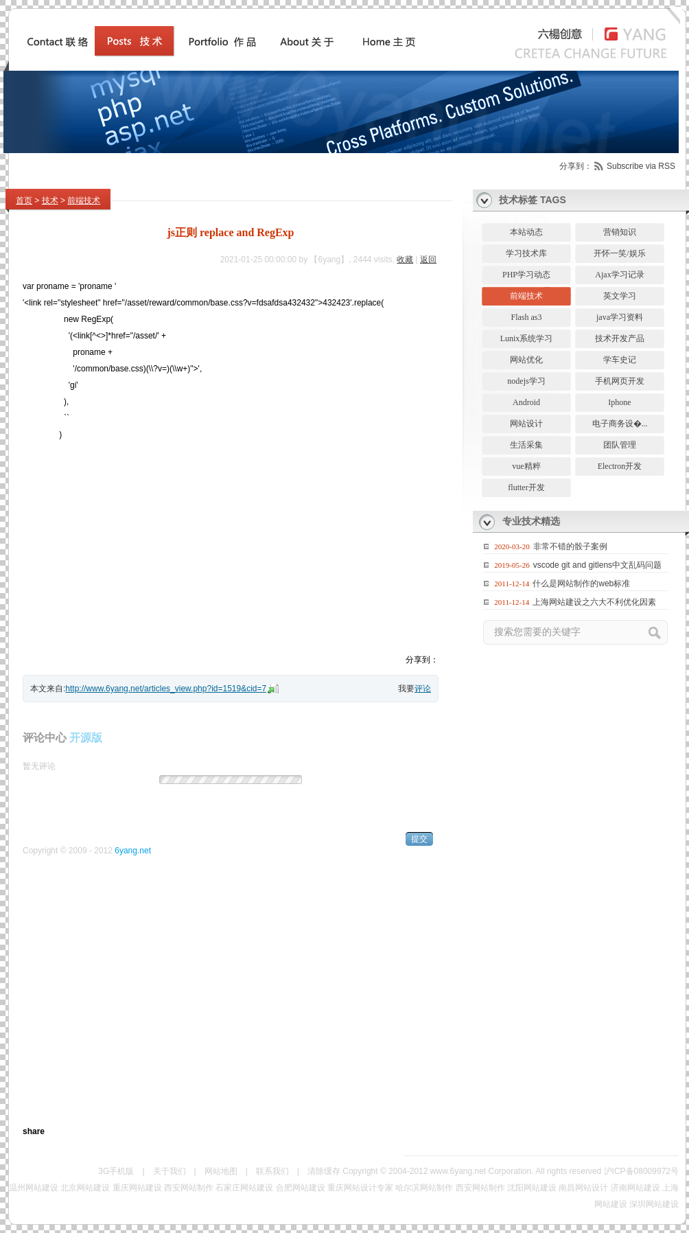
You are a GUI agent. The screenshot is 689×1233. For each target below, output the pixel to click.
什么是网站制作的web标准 (581, 583)
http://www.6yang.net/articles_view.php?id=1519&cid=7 (165, 688)
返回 (428, 259)
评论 (422, 688)
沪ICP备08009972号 (641, 1171)
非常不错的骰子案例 (570, 546)
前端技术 (83, 200)
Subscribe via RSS (641, 166)
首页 (24, 200)
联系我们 (272, 1171)
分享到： (575, 166)
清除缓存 (323, 1171)
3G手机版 (116, 1171)
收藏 (405, 259)
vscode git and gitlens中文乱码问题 (597, 565)
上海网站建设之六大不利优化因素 (594, 602)
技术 (50, 200)
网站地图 (221, 1171)
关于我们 (169, 1171)
